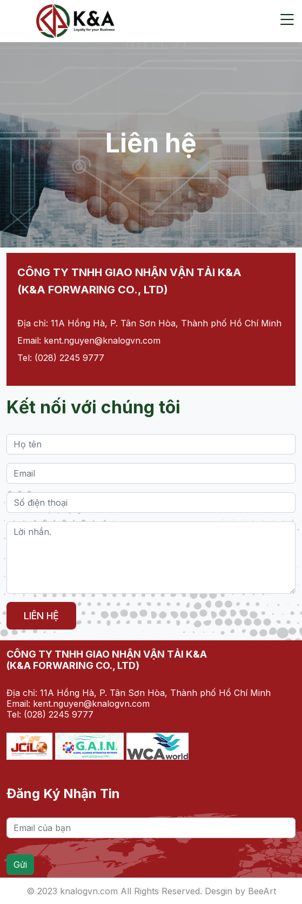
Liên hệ (41, 615)
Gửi (20, 864)
